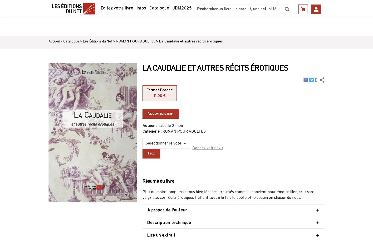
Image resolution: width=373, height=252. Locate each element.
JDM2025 (182, 8)
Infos (141, 8)
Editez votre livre (117, 8)
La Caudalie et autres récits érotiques (191, 41)
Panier (303, 9)
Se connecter (316, 9)
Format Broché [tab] (160, 93)
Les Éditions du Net (98, 41)
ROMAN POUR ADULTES (135, 41)
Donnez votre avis (207, 148)
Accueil (54, 41)
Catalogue (159, 8)
